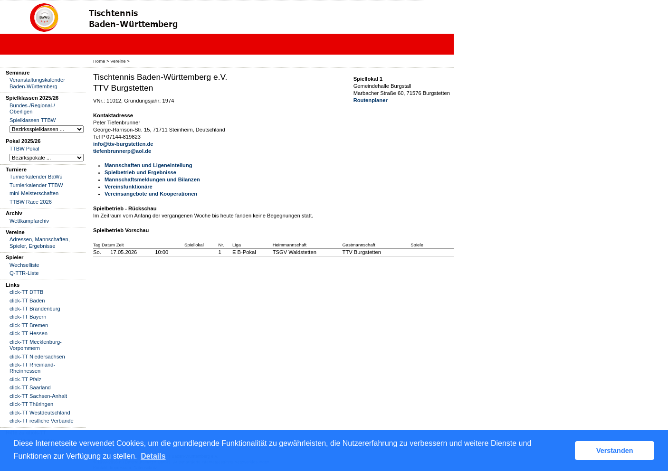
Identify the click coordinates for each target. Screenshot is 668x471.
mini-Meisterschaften (34, 193)
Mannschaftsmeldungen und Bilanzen (152, 179)
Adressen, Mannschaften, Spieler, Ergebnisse (40, 242)
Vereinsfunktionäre (129, 186)
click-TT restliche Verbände (42, 421)
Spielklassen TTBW (33, 120)
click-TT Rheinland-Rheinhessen (32, 368)
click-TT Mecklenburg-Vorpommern (36, 345)
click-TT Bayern (28, 317)
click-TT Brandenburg (35, 308)
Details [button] (153, 456)
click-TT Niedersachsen (37, 356)
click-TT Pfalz (25, 379)
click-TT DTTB (26, 292)
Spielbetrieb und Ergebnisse (140, 172)
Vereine (117, 61)
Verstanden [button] (614, 450)
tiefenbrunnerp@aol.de (122, 151)
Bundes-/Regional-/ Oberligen (32, 108)
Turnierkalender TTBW (36, 185)
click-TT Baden (27, 300)
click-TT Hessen (29, 333)
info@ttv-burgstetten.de (123, 144)
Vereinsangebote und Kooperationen (151, 194)
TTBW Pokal (24, 148)
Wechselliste (24, 265)
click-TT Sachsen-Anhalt (38, 396)
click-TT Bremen (29, 325)
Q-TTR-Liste (24, 273)
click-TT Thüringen (31, 404)
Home (99, 61)
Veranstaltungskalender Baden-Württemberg (37, 83)
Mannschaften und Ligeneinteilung (148, 165)
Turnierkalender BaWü (36, 176)
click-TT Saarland (30, 387)
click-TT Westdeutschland (40, 412)
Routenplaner (370, 100)
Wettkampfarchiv (29, 221)
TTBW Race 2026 (31, 202)
